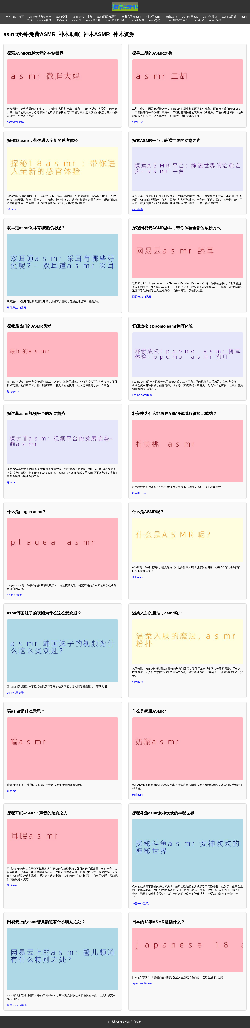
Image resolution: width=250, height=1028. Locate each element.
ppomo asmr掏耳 (142, 395)
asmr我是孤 (229, 16)
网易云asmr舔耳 (142, 296)
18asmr (11, 209)
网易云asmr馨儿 (17, 1005)
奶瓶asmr (137, 794)
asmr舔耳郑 (93, 20)
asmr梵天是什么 (115, 20)
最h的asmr (13, 391)
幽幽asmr (171, 16)
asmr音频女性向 (82, 16)
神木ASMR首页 (14, 16)
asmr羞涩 (215, 20)
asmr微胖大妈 (15, 122)
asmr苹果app (190, 16)
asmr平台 (137, 209)
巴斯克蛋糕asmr (131, 16)
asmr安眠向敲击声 (40, 16)
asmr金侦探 (44, 20)
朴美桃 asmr (139, 493)
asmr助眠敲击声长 (177, 20)
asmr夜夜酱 (137, 20)
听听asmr (137, 577)
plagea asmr (14, 594)
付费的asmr (153, 16)
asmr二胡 (137, 122)
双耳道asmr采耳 (17, 307)
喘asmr (11, 791)
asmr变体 (62, 16)
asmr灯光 (198, 20)
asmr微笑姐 (210, 16)
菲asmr (11, 482)
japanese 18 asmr (142, 983)
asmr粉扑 (137, 681)
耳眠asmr (12, 885)
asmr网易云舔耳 (107, 16)
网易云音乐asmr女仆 (68, 20)
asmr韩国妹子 (15, 692)
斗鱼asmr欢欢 (140, 903)
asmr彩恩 (155, 20)
